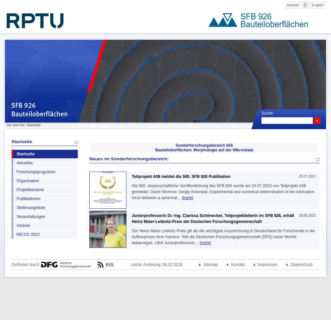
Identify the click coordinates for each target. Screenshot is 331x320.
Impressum (267, 264)
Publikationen (28, 198)
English (318, 5)
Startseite (22, 141)
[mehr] (187, 197)
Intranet (293, 5)
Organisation (28, 181)
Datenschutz (302, 264)
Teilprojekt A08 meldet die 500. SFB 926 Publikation (181, 176)
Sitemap (210, 264)
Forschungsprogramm (36, 172)
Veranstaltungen (31, 216)
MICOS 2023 (28, 234)
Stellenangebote (31, 207)
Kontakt (238, 264)
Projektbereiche (30, 189)
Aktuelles (25, 163)
